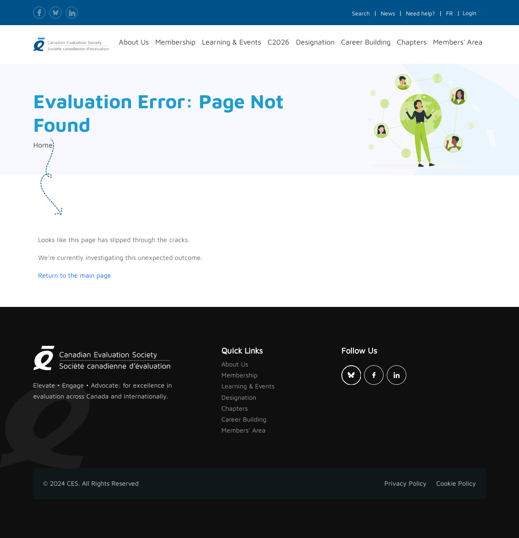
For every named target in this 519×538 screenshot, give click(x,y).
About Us (234, 364)
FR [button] (449, 13)
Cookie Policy (456, 483)
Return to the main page (74, 275)
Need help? (420, 13)
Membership (239, 375)
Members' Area (243, 430)
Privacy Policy (405, 483)
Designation (238, 397)
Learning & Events (248, 386)
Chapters (234, 408)
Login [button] (469, 12)
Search (361, 13)
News (388, 13)
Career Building (243, 419)
